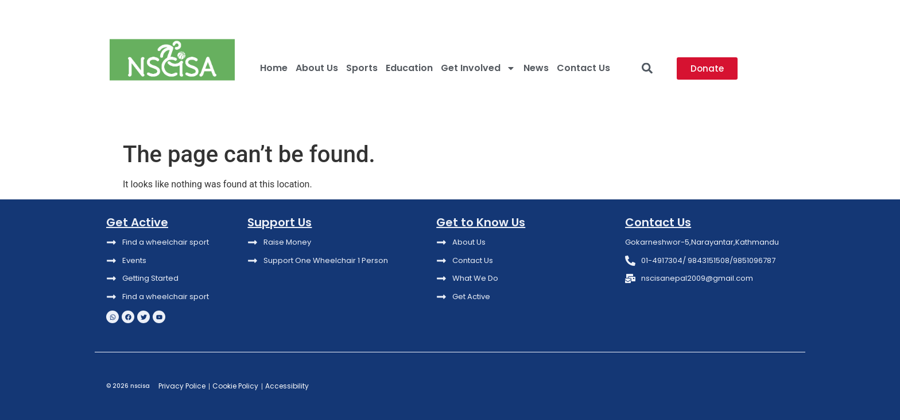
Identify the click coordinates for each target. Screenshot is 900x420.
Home (274, 67)
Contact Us (583, 67)
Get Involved (478, 68)
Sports (362, 67)
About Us (317, 67)
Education (409, 67)
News (536, 67)
